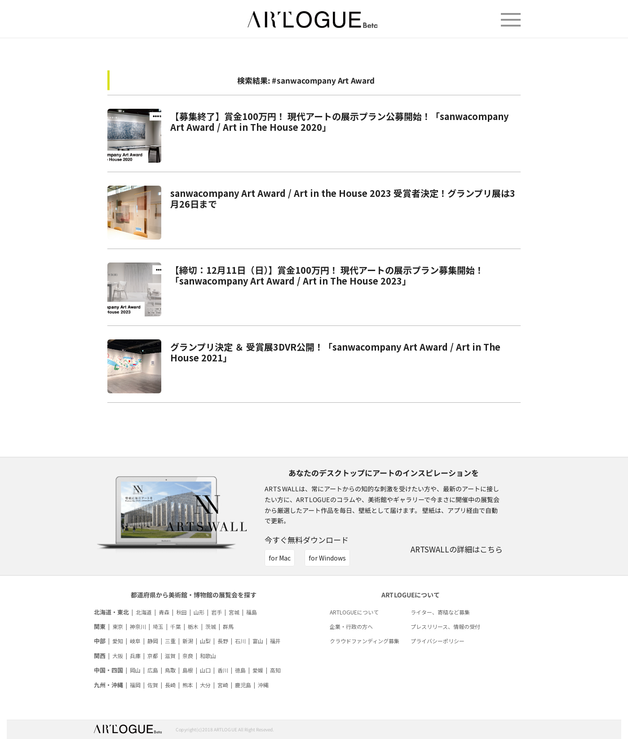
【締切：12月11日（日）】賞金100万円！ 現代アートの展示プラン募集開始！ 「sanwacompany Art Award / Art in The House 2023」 (327, 275)
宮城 (234, 612)
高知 (275, 670)
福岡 (135, 685)
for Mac (280, 557)
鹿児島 (243, 685)
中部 (100, 641)
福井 (275, 641)
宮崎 (222, 685)
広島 (152, 670)
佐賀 (152, 685)
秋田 (181, 612)
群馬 (228, 626)
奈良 (187, 655)
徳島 (240, 670)
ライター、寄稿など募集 (440, 612)
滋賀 (170, 655)
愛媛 (257, 670)
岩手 (216, 612)
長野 (222, 641)
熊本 (187, 685)
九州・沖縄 (108, 685)
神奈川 (138, 626)
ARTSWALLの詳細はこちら (457, 549)
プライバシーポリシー (437, 641)
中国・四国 (108, 670)
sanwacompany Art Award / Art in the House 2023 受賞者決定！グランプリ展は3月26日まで (342, 198)
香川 (222, 670)
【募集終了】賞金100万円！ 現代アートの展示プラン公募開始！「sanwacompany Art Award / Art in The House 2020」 (339, 122)
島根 (187, 670)
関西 (100, 655)
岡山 (135, 670)
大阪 (117, 655)
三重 (170, 641)
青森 (164, 612)
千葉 (175, 626)
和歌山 (208, 655)
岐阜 (135, 641)
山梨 (205, 641)
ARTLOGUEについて (354, 612)
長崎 (170, 685)
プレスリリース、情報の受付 (445, 626)
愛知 (117, 641)
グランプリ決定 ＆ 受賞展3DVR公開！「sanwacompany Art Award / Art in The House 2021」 (335, 352)
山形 (199, 612)
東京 (117, 626)
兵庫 (135, 655)
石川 (240, 641)
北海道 (144, 612)
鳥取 (170, 670)
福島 (251, 612)
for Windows (327, 557)
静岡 (152, 641)
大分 (205, 685)
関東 (100, 626)
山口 (205, 670)
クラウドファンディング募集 (364, 641)
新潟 (187, 641)
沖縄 (263, 685)
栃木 (193, 626)
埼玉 (158, 626)
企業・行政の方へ (351, 626)
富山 (257, 641)
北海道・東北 (111, 612)
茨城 (210, 626)
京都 (152, 655)
